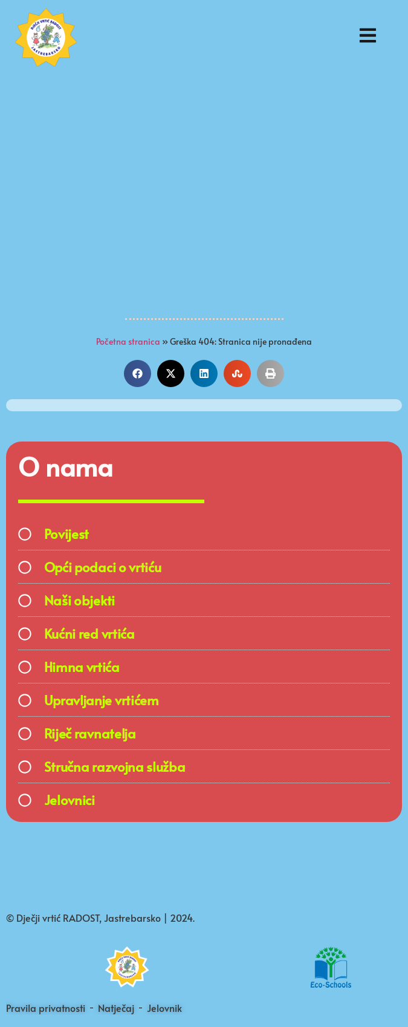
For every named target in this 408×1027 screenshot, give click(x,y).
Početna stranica (128, 341)
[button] (137, 373)
